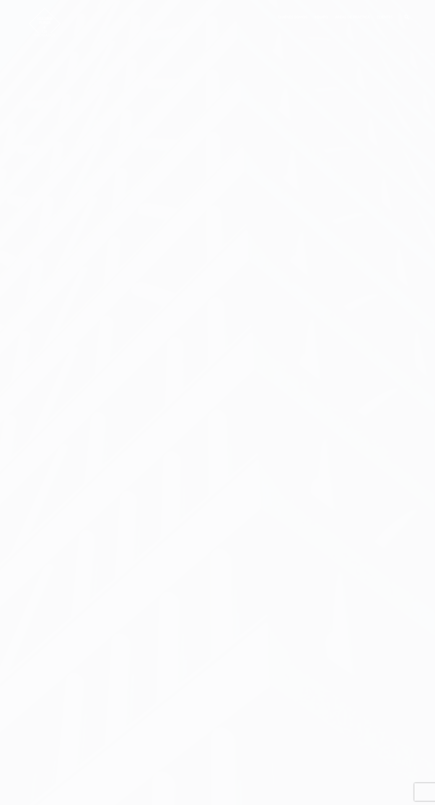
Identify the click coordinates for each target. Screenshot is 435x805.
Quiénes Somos (292, 17)
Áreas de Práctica (352, 17)
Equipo (321, 17)
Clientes (385, 17)
